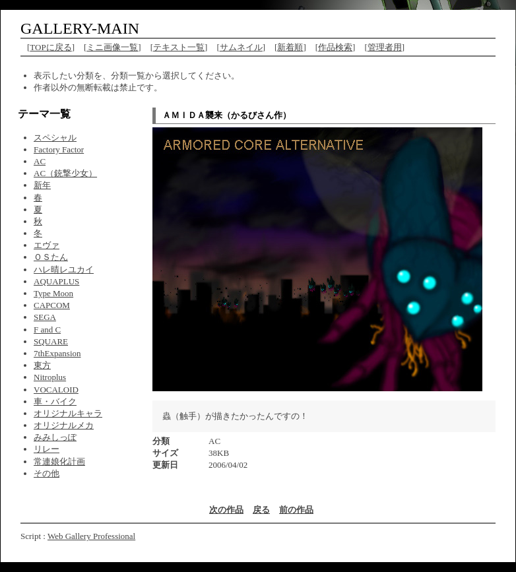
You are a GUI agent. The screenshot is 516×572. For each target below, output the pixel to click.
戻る (261, 510)
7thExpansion (57, 353)
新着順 (290, 47)
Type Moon (53, 293)
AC (40, 161)
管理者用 (385, 47)
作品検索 (335, 47)
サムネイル (241, 47)
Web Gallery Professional (91, 536)
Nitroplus (50, 377)
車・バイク (55, 401)
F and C (47, 329)
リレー (46, 449)
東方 (42, 365)
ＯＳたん (51, 257)
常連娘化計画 (59, 461)
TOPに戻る (50, 47)
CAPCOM (52, 305)
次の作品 (226, 510)
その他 (46, 473)
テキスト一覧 (179, 47)
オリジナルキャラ (68, 413)
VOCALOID (56, 390)
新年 (42, 185)
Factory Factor (59, 149)
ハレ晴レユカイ (64, 269)
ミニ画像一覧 (112, 47)
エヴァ (46, 245)
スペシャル (55, 138)
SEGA (45, 317)
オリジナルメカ (64, 425)
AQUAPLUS (56, 281)
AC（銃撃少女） (65, 173)
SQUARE (51, 341)
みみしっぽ (55, 437)
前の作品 (296, 510)
